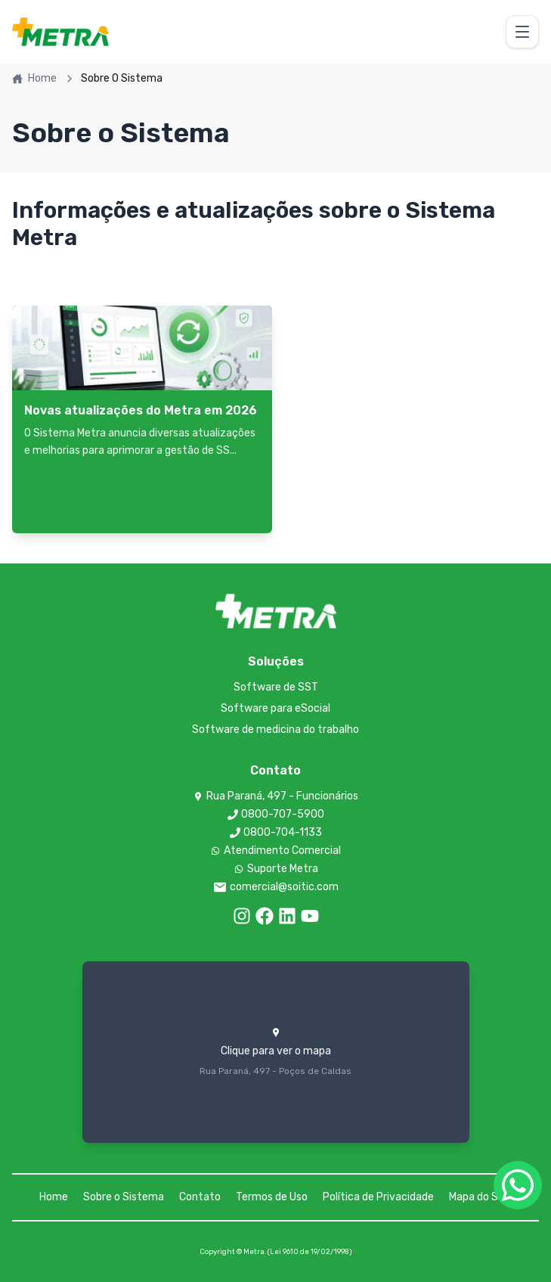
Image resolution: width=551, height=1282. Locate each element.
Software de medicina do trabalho (275, 729)
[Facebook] (264, 916)
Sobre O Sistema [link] (122, 78)
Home (34, 78)
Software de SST (276, 687)
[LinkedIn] (287, 916)
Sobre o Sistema (123, 1196)
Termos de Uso (272, 1196)
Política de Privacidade (378, 1196)
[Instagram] (242, 916)
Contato (200, 1196)
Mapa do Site (480, 1196)
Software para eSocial (275, 708)
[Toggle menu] (522, 31)
